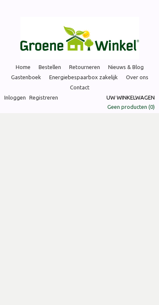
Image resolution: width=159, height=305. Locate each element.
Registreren (43, 97)
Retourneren (84, 67)
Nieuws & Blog (126, 67)
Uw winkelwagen (130, 97)
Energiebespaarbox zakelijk (83, 77)
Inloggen (15, 97)
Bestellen (50, 67)
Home (23, 67)
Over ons (137, 77)
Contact (79, 87)
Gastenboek (26, 77)
